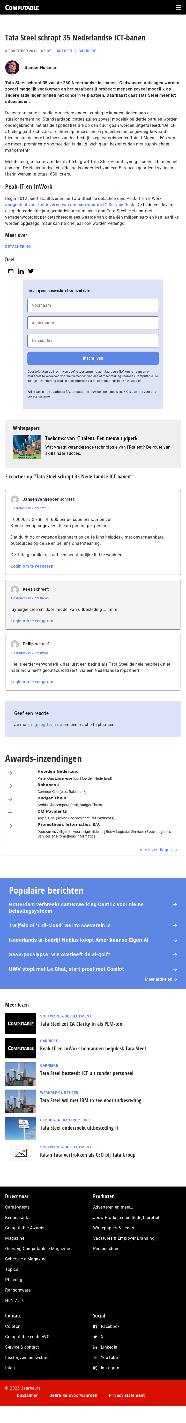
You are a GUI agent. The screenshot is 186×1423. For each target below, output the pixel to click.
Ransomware (18, 1290)
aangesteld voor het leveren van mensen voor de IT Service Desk (69, 204)
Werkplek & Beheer (59, 1093)
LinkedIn (109, 1347)
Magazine (14, 1238)
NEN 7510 (15, 1300)
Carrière (87, 51)
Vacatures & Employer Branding (124, 1238)
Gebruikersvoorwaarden (73, 1395)
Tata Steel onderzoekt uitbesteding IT (79, 1127)
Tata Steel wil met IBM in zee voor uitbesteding (91, 1100)
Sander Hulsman (41, 67)
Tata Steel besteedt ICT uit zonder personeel (86, 1073)
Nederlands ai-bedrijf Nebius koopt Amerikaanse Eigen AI (79, 940)
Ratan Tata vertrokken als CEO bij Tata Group (88, 1154)
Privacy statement (127, 1395)
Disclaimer (27, 1395)
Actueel (65, 51)
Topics (11, 1269)
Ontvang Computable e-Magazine (37, 1248)
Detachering (18, 247)
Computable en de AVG (27, 1336)
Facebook (110, 1326)
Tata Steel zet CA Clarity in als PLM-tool (82, 1023)
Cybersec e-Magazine (26, 1259)
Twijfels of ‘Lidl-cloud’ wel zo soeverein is (59, 925)
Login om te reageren (32, 566)
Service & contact (22, 1347)
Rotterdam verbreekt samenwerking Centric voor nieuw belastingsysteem (76, 907)
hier (140, 392)
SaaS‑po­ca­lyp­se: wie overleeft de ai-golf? (59, 954)
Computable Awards (24, 1227)
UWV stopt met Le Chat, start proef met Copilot (66, 969)
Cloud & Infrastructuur (65, 1120)
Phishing (13, 1279)
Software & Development (66, 1016)
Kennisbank (16, 1217)
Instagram (111, 1367)
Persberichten (106, 1248)
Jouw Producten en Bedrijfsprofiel (126, 1217)
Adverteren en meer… (113, 1207)
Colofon (13, 1326)
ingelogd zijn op (46, 724)
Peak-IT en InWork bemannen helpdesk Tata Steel (93, 1048)
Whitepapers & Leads (113, 1227)
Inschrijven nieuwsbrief (27, 1357)
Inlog (10, 1367)
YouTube (109, 1357)
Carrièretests (17, 1207)
